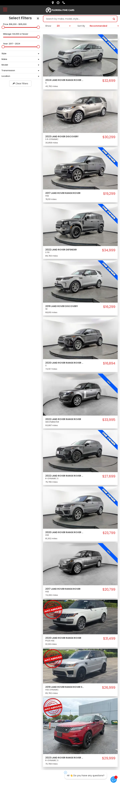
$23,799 (109, 533)
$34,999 (108, 250)
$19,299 (109, 194)
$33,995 (108, 420)
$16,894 (109, 363)
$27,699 (108, 476)
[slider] (3, 27)
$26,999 (108, 687)
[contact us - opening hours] (59, 2)
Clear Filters (20, 83)
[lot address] (53, 2)
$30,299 (108, 137)
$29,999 (108, 758)
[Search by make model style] (77, 19)
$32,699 (108, 81)
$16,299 (109, 307)
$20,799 (108, 589)
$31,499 (109, 638)
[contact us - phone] (64, 2)
